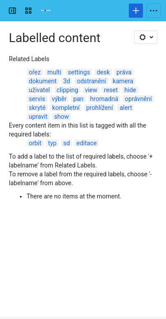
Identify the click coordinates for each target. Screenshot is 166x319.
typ (52, 143)
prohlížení (99, 107)
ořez (35, 72)
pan (78, 98)
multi (54, 72)
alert (126, 107)
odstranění (91, 81)
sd (66, 143)
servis (37, 98)
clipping (67, 89)
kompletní (66, 107)
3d (66, 81)
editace (87, 143)
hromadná (104, 98)
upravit (38, 116)
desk (103, 72)
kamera (123, 81)
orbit (35, 143)
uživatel (39, 89)
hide (130, 89)
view (91, 89)
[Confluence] (46, 11)
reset (111, 89)
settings (79, 72)
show (61, 116)
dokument (43, 81)
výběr (59, 98)
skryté (37, 107)
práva (123, 72)
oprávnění (138, 98)
